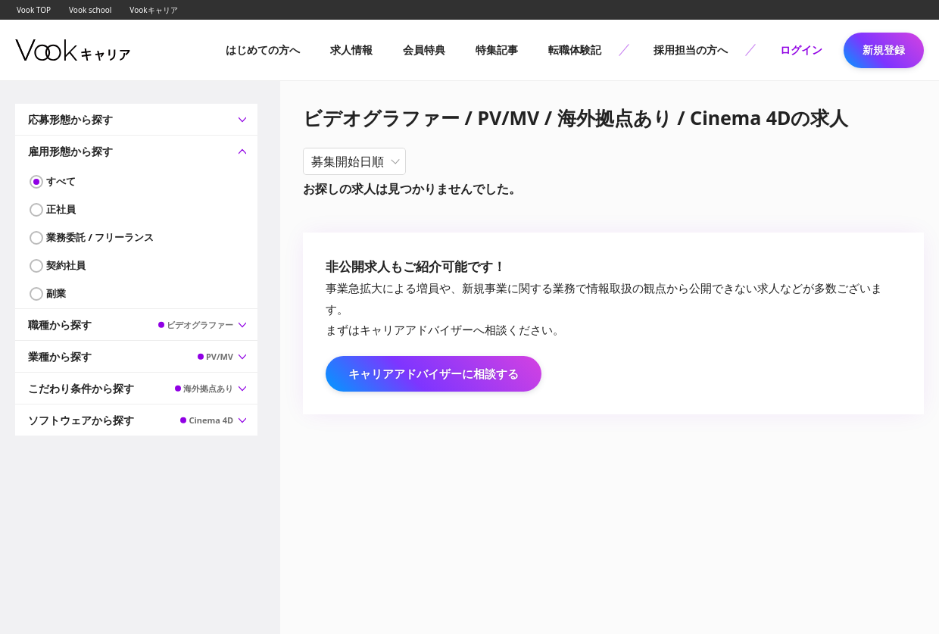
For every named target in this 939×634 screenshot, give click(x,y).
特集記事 (497, 49)
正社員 (61, 209)
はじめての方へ (263, 49)
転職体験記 (574, 49)
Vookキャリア (153, 10)
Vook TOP (34, 10)
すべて (61, 181)
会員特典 (424, 49)
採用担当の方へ (691, 49)
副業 (56, 293)
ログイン (801, 49)
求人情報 (351, 49)
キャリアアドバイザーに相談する (433, 373)
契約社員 (66, 265)
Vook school (90, 10)
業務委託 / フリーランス (100, 237)
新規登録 (884, 49)
